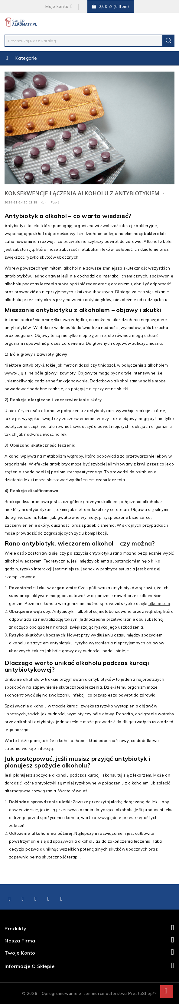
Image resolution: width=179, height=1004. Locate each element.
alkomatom (159, 603)
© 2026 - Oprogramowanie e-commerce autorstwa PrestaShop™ (89, 993)
